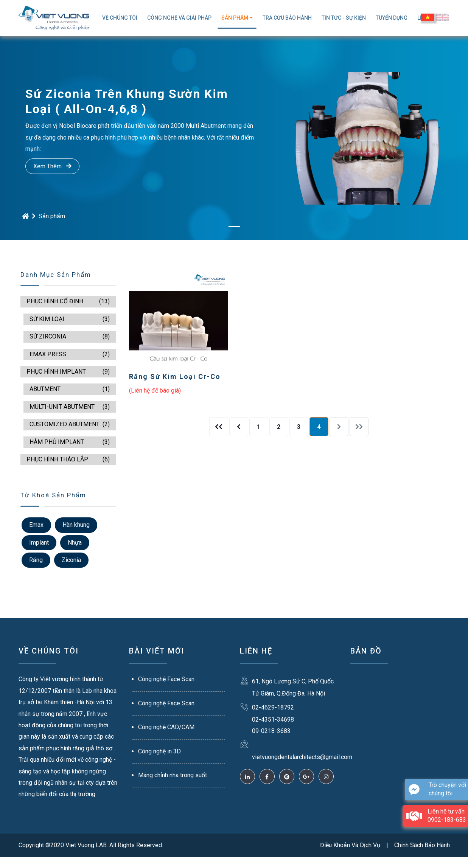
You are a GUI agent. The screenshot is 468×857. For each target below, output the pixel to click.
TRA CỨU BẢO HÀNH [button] (287, 18)
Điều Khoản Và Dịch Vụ (350, 845)
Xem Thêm (52, 166)
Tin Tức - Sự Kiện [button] (344, 18)
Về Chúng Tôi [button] (119, 18)
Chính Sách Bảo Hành (422, 845)
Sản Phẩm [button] (234, 18)
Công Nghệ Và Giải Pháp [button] (179, 18)
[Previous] (218, 426)
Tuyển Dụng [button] (391, 18)
